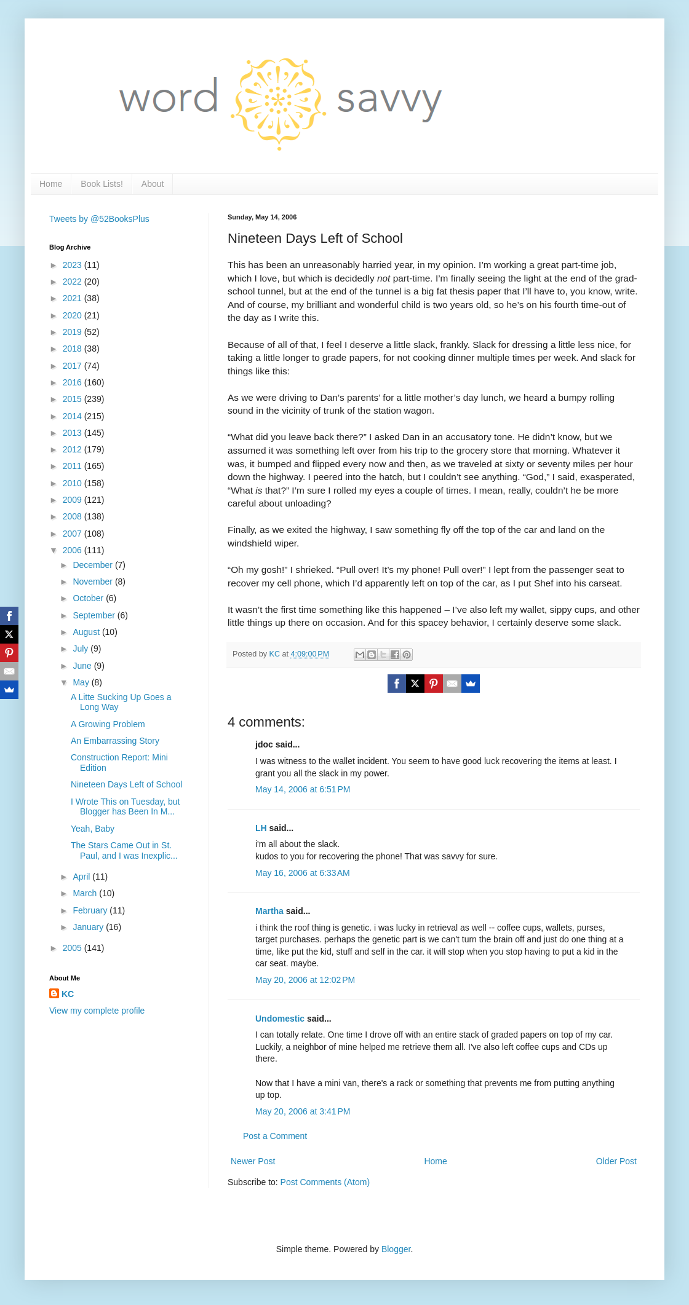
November (93, 581)
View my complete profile (97, 1010)
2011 (73, 466)
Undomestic (280, 1018)
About (152, 184)
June (83, 666)
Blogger (395, 1249)
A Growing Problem (108, 724)
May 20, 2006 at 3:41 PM (302, 1111)
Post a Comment (275, 1136)
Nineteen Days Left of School (126, 784)
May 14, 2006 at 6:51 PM (302, 789)
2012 (73, 449)
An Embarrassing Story (115, 741)
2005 (73, 948)
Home (50, 184)
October (89, 598)
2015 (73, 399)
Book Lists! (101, 184)
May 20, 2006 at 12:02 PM (305, 980)
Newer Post (253, 1161)
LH (261, 828)
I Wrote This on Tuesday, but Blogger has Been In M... (125, 807)
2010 (73, 483)
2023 (73, 265)
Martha (269, 911)
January (89, 927)
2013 (73, 433)
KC (68, 994)
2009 (73, 500)
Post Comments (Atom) (325, 1182)
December (93, 565)
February (91, 910)
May (82, 682)
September (95, 615)
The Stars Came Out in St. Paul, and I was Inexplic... (124, 850)
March (86, 893)
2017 (73, 366)
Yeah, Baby (92, 829)
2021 (73, 298)
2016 (73, 382)
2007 (73, 533)
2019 (73, 332)
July (81, 648)
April (82, 876)
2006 (73, 550)
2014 (73, 416)
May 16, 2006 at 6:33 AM (302, 873)
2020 (73, 315)
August (87, 632)
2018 (73, 348)
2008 (73, 516)
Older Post (616, 1161)
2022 (73, 281)
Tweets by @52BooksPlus (99, 219)
